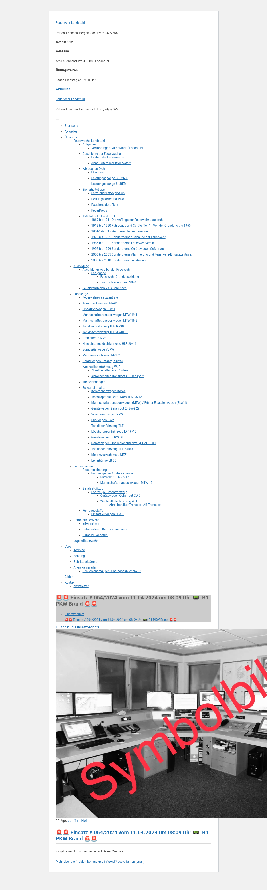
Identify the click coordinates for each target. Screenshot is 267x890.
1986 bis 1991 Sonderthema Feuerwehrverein (122, 243)
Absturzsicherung (95, 470)
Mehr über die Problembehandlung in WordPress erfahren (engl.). (100, 861)
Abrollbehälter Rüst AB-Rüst (110, 370)
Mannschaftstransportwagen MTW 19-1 (110, 315)
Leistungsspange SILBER (108, 184)
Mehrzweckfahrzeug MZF (109, 454)
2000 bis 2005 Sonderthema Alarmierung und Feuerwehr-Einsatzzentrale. (141, 254)
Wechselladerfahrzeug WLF (101, 367)
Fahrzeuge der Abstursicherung (112, 473)
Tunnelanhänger (94, 382)
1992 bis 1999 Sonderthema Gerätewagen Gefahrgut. (128, 248)
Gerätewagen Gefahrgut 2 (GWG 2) (115, 408)
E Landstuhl (65, 627)
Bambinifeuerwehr (86, 520)
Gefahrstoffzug (93, 488)
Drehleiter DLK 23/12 (97, 338)
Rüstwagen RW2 (102, 420)
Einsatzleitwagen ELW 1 (99, 309)
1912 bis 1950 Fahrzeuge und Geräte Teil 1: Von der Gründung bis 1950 (141, 225)
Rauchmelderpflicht (104, 204)
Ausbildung (81, 266)
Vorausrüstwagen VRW (98, 349)
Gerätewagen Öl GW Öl (107, 437)
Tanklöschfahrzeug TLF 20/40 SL (105, 332)
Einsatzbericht (75, 614)
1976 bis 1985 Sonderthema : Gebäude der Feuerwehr (128, 237)
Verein (69, 546)
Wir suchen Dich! (94, 168)
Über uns (71, 137)
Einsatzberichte (87, 627)
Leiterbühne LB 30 (104, 460)
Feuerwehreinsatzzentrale (100, 297)
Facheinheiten (83, 466)
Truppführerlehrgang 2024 (118, 282)
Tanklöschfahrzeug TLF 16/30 (103, 326)
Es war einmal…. (94, 387)
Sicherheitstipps (94, 189)
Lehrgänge (98, 273)
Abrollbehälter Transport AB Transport (117, 376)
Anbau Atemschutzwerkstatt (111, 163)
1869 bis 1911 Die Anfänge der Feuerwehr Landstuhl (127, 220)
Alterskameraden (85, 567)
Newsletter (81, 586)
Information (91, 523)
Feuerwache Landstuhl (89, 141)
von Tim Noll (78, 821)
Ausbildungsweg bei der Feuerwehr (107, 269)
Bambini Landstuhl (95, 535)
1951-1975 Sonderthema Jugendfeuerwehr (121, 231)
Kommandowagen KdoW (100, 303)
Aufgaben (89, 144)
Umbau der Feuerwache (107, 157)
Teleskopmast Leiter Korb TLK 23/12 (116, 397)
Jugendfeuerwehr (86, 541)
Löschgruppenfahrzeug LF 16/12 (113, 431)
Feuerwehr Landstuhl (70, 22)
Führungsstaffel (93, 510)
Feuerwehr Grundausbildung (119, 276)
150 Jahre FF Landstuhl (99, 216)
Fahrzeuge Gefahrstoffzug (109, 492)
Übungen (97, 172)
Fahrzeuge (81, 294)
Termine (79, 550)
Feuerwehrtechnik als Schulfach (105, 288)
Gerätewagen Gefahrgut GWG (103, 361)
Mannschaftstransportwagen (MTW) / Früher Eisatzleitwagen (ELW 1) (139, 402)
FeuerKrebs (99, 210)
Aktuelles (63, 89)
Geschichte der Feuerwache (102, 153)
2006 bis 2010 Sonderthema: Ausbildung (119, 260)
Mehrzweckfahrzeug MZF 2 (101, 355)
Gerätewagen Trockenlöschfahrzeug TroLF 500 (123, 443)
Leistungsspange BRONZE (109, 178)
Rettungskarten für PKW (108, 199)
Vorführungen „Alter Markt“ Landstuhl (117, 148)
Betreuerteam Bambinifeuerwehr (105, 529)
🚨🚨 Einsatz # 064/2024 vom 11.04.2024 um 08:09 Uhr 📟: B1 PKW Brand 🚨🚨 (121, 620)
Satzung (79, 556)
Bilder (69, 577)
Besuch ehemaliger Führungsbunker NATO (112, 571)
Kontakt (70, 582)
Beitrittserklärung (85, 561)
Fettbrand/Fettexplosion (108, 193)
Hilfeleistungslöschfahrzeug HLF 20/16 (109, 343)
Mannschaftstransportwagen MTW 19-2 (110, 320)
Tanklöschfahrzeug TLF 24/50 (112, 449)
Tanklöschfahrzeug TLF (107, 426)
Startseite (71, 125)
